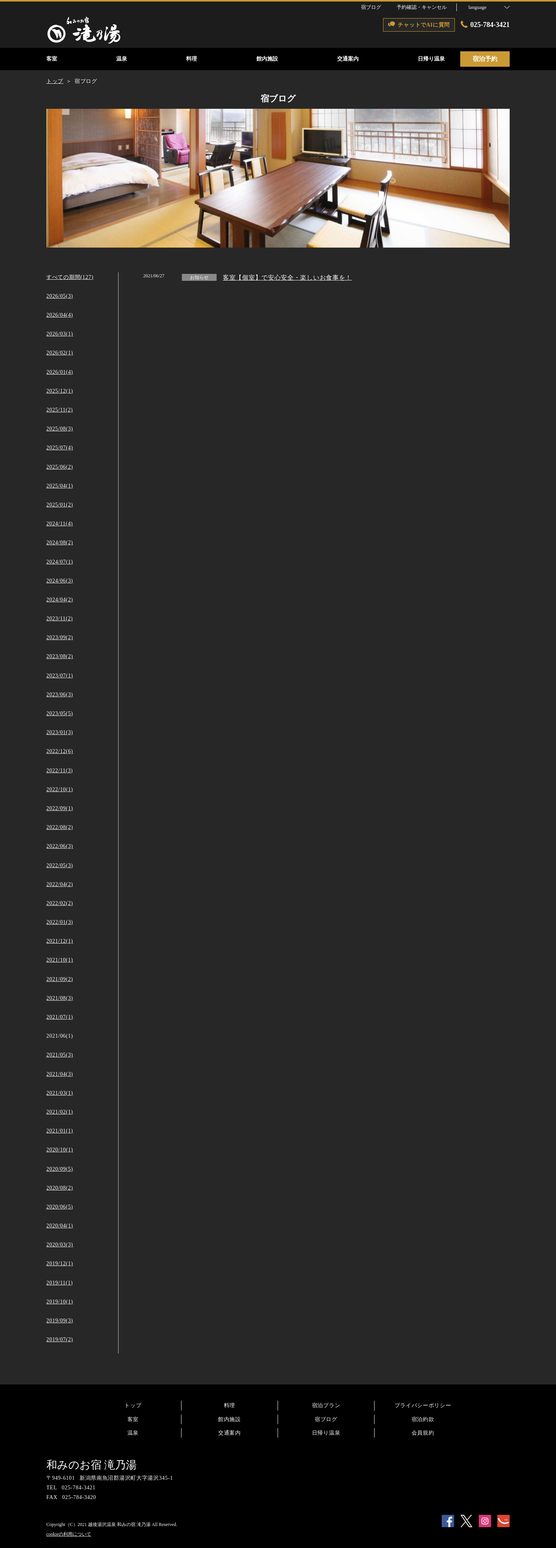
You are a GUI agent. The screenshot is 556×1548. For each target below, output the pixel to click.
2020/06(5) (59, 1207)
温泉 (133, 1433)
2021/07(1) (59, 1017)
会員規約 (423, 1433)
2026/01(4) (59, 372)
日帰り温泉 (326, 1433)
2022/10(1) (59, 789)
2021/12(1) (59, 941)
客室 (133, 1419)
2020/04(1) (59, 1226)
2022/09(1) (59, 808)
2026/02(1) (59, 353)
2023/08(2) (59, 656)
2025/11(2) (59, 410)
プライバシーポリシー (423, 1405)
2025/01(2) (59, 505)
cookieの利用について (68, 1534)
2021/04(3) (59, 1074)
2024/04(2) (59, 600)
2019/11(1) (59, 1283)
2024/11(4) (59, 524)
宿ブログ (326, 1419)
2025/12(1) (59, 391)
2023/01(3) (59, 732)
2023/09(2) (59, 637)
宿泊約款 (423, 1419)
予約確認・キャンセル (422, 7)
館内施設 (229, 1419)
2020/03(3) (59, 1245)
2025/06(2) (59, 467)
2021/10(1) (59, 960)
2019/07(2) (59, 1339)
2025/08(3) (59, 429)
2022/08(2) (59, 827)
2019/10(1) (59, 1302)
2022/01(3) (59, 922)
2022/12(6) (59, 751)
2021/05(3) (59, 1055)
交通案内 (229, 1433)
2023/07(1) (59, 676)
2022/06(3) (59, 846)
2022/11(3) (59, 770)
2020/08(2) (59, 1188)
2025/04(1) (59, 486)
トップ (132, 1405)
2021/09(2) (59, 979)
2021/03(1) (59, 1093)
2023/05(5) (59, 713)
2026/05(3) (59, 296)
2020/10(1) (59, 1150)
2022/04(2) (59, 884)
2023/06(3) (59, 694)
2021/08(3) (59, 998)
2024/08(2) (59, 542)
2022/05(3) (59, 865)
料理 (229, 1405)
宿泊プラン (326, 1405)
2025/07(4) (59, 448)
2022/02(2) (59, 903)
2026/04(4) (59, 315)
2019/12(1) (59, 1263)
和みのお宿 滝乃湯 (91, 1465)
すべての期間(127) (69, 277)
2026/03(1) (59, 334)
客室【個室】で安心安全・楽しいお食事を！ (287, 277)
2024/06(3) (59, 581)
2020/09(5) (59, 1169)
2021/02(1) (59, 1112)
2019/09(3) (59, 1320)
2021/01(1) (59, 1131)
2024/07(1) (59, 562)
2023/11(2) (59, 618)
